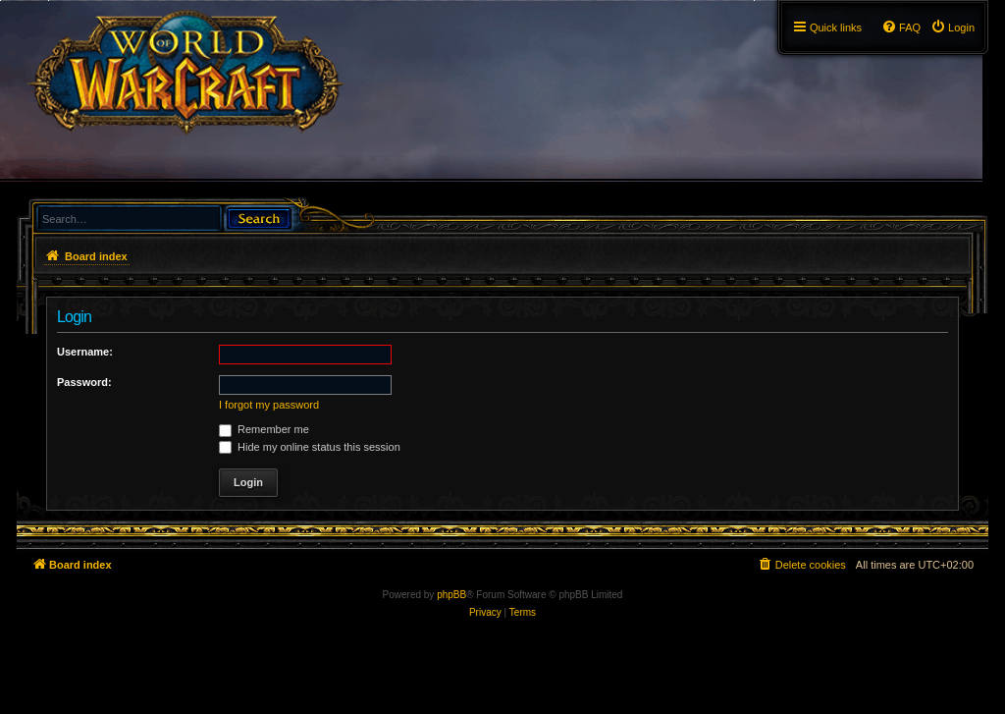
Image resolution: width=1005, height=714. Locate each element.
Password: (84, 382)
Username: (85, 351)
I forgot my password (269, 405)
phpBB (451, 594)
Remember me (264, 429)
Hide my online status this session (309, 447)
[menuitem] (952, 27)
